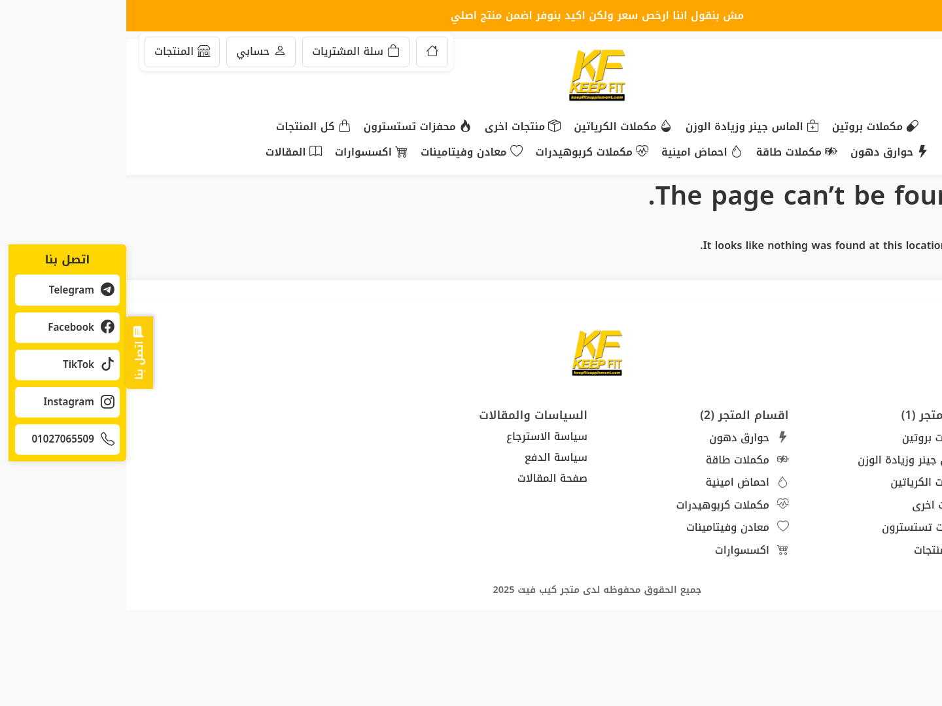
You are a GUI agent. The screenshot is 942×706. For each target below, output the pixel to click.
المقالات (167, 152)
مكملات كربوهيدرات (466, 152)
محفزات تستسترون (291, 127)
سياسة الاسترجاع (420, 436)
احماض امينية (576, 152)
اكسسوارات (245, 152)
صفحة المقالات (426, 478)
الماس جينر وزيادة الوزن (626, 127)
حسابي (135, 51)
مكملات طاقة (670, 152)
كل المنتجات (187, 127)
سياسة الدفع (429, 457)
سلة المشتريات (229, 51)
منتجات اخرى (396, 127)
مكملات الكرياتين (496, 127)
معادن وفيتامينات (345, 152)
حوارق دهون (763, 152)
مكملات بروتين (749, 127)
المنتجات (56, 51)
